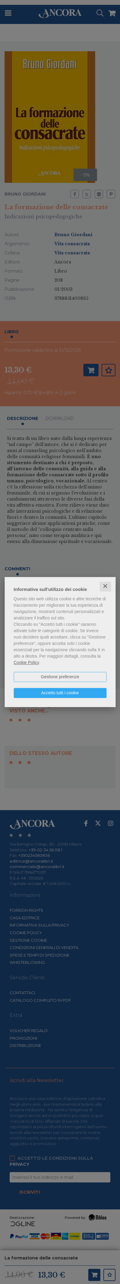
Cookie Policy (26, 662)
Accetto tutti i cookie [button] (60, 692)
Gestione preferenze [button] (60, 676)
